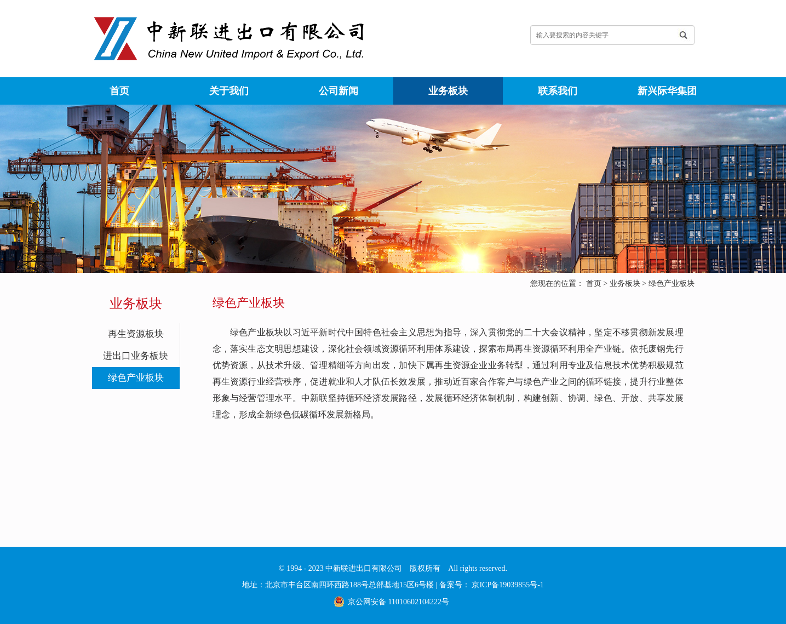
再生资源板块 (136, 334)
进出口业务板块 (135, 356)
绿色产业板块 (672, 283)
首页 (119, 90)
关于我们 (229, 90)
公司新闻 (338, 90)
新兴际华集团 (667, 90)
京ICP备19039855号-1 (507, 585)
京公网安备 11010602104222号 (398, 602)
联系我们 (557, 90)
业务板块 (448, 90)
